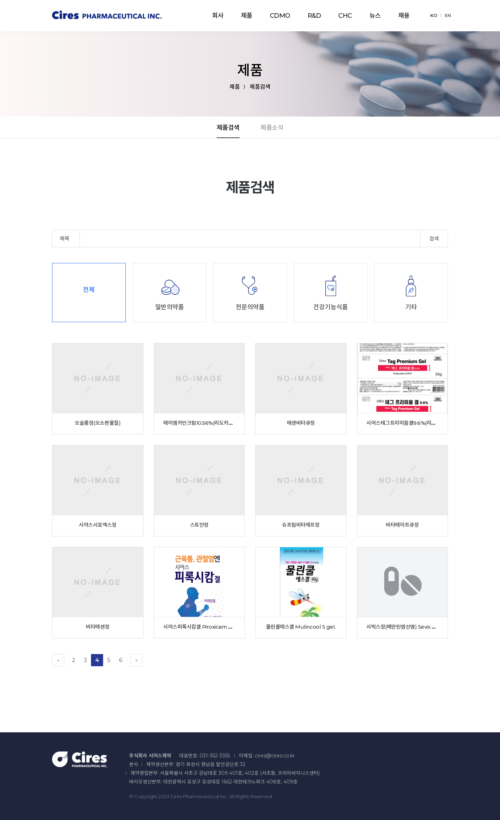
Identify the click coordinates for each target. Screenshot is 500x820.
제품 (246, 15)
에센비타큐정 (301, 423)
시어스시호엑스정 (97, 525)
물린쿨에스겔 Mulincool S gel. (301, 626)
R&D (314, 15)
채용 (404, 15)
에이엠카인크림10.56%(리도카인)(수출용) (207, 423)
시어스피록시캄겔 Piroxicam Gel (199, 626)
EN (448, 15)
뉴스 (375, 15)
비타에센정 (97, 626)
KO (433, 15)
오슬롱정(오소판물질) (97, 423)
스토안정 (199, 525)
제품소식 (271, 128)
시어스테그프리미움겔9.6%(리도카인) (406, 423)
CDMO (280, 15)
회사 (218, 15)
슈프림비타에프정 (300, 525)
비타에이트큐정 (402, 525)
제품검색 (228, 128)
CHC (345, 15)
